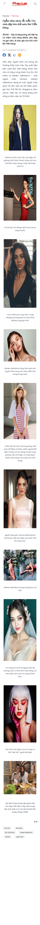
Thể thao (15, 16)
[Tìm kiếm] (35, 4)
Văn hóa (6, 16)
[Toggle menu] (4, 3)
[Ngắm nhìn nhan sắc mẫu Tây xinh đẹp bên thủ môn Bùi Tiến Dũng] (20, 4)
